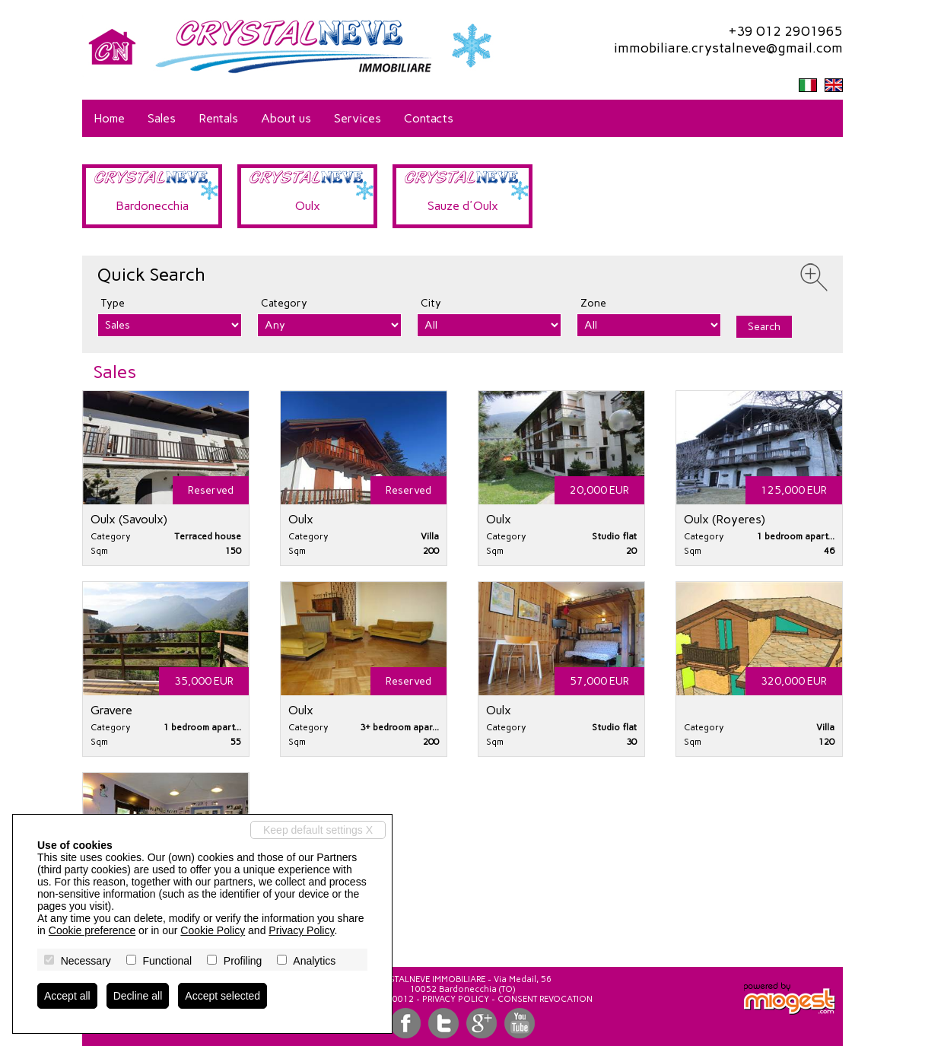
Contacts (428, 118)
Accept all (67, 996)
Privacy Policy (455, 999)
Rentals (218, 118)
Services (357, 118)
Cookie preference (92, 930)
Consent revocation (545, 999)
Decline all (138, 996)
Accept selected (222, 996)
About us (286, 118)
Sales (162, 118)
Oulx (307, 206)
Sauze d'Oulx (463, 206)
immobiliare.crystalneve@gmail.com (728, 48)
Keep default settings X (318, 830)
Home (109, 118)
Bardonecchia (152, 206)
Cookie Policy (212, 930)
